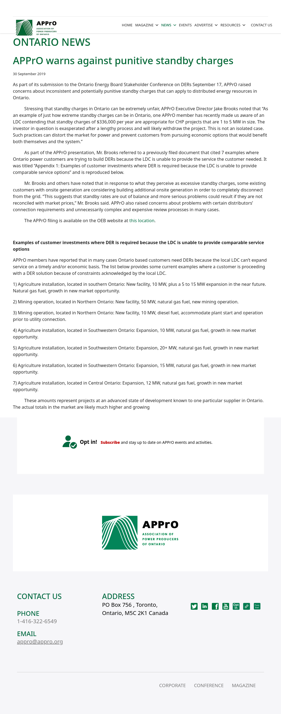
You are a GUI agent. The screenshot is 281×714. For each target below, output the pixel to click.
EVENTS (185, 24)
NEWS (166, 24)
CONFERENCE (209, 685)
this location (141, 221)
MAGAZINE (144, 24)
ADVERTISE (204, 24)
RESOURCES (230, 24)
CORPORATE (172, 685)
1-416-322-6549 (37, 621)
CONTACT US (261, 24)
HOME (127, 24)
